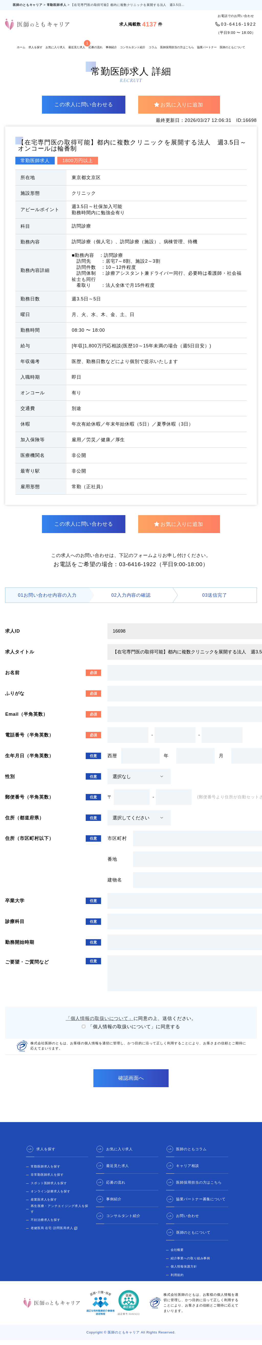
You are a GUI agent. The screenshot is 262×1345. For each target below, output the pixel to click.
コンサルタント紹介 (132, 47)
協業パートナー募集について (201, 1204)
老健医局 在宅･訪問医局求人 (52, 1233)
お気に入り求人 (55, 47)
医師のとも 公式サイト (188, 1288)
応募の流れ (96, 47)
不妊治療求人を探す (45, 1224)
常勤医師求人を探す (45, 1171)
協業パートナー (207, 47)
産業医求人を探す (44, 1204)
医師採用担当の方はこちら (177, 47)
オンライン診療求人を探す (50, 1196)
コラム (153, 47)
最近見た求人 (76, 44)
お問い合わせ (187, 1221)
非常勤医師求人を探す (47, 1180)
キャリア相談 (187, 1171)
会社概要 (177, 1254)
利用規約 (177, 1279)
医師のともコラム (191, 1154)
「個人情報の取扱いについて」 (100, 1023)
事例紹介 (111, 47)
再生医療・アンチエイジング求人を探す (59, 1213)
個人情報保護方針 (184, 1271)
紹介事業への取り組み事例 (190, 1263)
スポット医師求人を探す (49, 1188)
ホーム (21, 47)
